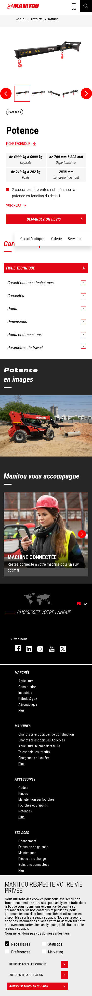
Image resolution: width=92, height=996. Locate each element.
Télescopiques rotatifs (34, 752)
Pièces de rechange (32, 859)
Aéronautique (27, 704)
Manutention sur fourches (36, 799)
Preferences (20, 952)
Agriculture (26, 681)
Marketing (55, 952)
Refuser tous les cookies (38, 964)
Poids (25, 177)
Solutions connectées (33, 865)
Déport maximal (66, 162)
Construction (27, 687)
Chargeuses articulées (34, 758)
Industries (25, 693)
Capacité (25, 162)
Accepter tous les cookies (38, 986)
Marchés (22, 672)
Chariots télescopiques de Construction (46, 734)
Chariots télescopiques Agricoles (41, 740)
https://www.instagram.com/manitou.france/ (37, 648)
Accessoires (25, 779)
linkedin (26, 648)
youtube (49, 648)
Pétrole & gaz (27, 699)
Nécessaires (20, 944)
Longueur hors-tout (66, 177)
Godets (23, 788)
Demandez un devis (56, 219)
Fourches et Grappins (33, 805)
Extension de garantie (33, 847)
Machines (23, 726)
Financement (27, 841)
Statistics (55, 944)
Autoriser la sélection (38, 975)
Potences (25, 811)
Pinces (23, 794)
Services (22, 833)
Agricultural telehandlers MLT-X (39, 746)
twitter (60, 648)
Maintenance (27, 853)
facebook (15, 648)
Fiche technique (18, 144)
